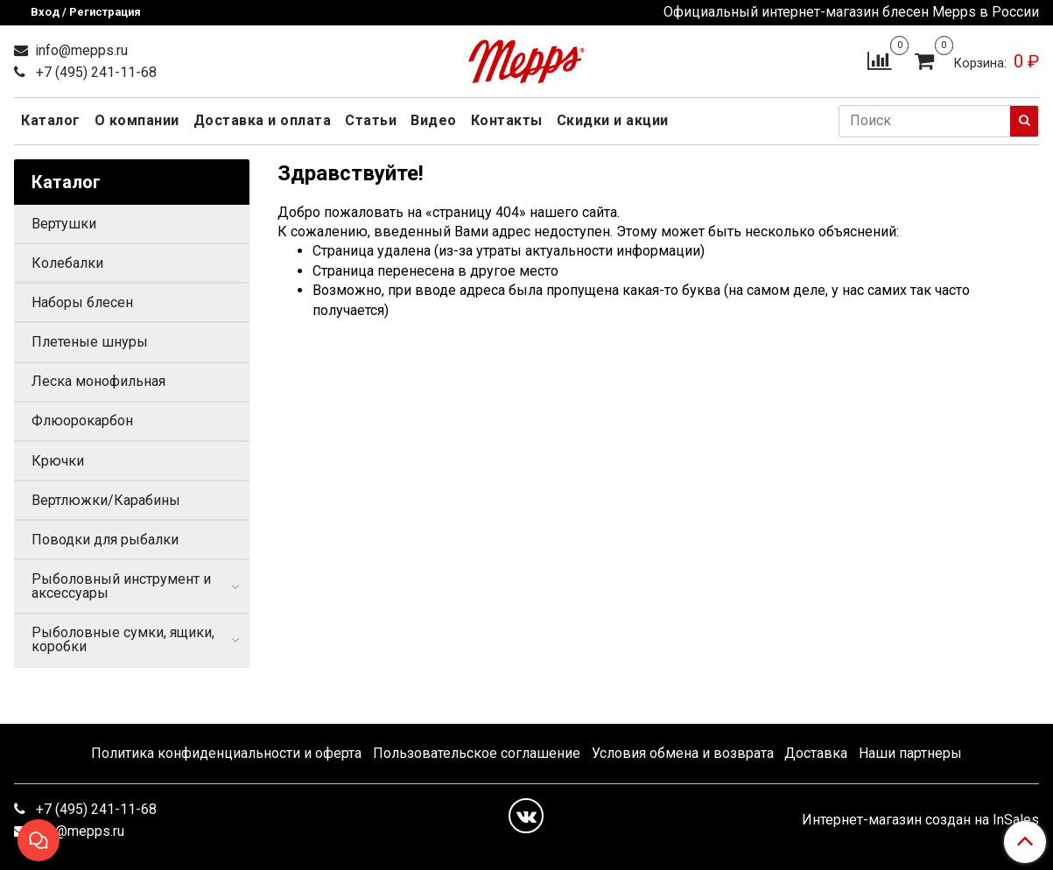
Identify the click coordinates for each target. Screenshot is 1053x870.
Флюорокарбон (82, 420)
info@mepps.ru (80, 50)
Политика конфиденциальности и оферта (226, 753)
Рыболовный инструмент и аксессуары (121, 586)
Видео (434, 120)
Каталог (51, 120)
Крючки (58, 461)
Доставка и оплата (262, 120)
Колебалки (67, 263)
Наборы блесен (82, 302)
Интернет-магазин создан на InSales (920, 820)
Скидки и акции (613, 120)
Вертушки (64, 223)
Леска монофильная (98, 381)
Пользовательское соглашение (476, 753)
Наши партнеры (910, 753)
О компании (137, 120)
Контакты (507, 120)
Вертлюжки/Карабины (106, 500)
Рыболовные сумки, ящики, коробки (123, 639)
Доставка (815, 753)
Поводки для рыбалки (105, 539)
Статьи (371, 120)
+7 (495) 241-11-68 (94, 72)
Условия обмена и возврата (683, 753)
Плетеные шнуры (90, 341)
